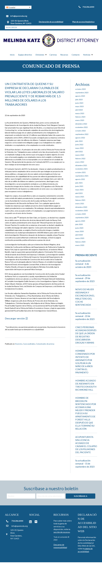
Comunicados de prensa (45, 346)
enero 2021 (79, 205)
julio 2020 (79, 226)
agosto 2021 (80, 181)
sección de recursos (62, 534)
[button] (18, 7)
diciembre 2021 (81, 167)
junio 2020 (79, 230)
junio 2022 (79, 146)
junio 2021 (79, 188)
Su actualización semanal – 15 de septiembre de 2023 (84, 465)
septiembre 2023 (81, 94)
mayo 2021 (79, 191)
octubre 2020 (80, 216)
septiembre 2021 (81, 177)
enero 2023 (79, 122)
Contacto (76, 56)
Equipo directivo (25, 56)
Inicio (12, 56)
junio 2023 (79, 105)
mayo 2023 (79, 108)
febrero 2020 (80, 243)
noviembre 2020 (81, 212)
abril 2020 (79, 236)
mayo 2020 (79, 233)
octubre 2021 (80, 174)
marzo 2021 (79, 198)
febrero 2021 (80, 202)
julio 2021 (79, 184)
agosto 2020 (80, 223)
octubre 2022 (80, 132)
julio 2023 (79, 101)
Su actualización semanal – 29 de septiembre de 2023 (84, 279)
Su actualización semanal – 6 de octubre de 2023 (83, 265)
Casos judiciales (29, 346)
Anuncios (18, 346)
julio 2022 (79, 143)
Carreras (53, 56)
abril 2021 (79, 195)
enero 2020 (79, 247)
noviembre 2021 (81, 171)
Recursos (64, 56)
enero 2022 (79, 164)
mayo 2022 (79, 150)
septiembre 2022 (81, 136)
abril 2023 (79, 112)
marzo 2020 (79, 240)
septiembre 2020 (81, 219)
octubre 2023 (80, 91)
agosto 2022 (80, 139)
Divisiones (40, 56)
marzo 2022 (79, 157)
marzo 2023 (79, 115)
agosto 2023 (80, 98)
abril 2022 (79, 153)
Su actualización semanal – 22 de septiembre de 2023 (84, 317)
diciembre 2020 (81, 209)
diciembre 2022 (81, 125)
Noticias (86, 56)
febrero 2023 (80, 118)
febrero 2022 (80, 160)
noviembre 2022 (81, 129)
